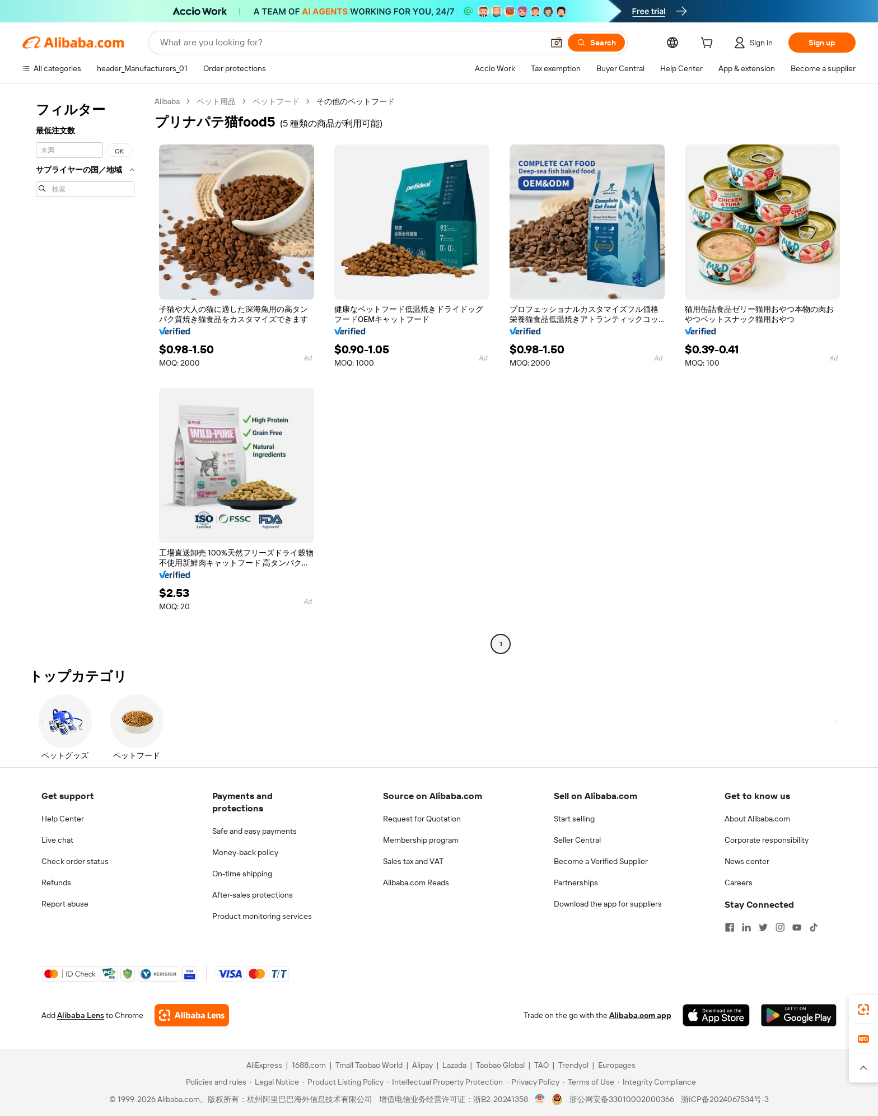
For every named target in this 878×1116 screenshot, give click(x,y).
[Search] (596, 43)
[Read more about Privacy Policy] (532, 1082)
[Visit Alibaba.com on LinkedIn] (746, 927)
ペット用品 (216, 101)
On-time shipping (242, 873)
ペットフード (276, 101)
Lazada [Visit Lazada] (454, 1065)
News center (747, 861)
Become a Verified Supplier (601, 861)
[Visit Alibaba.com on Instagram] (780, 927)
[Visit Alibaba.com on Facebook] (730, 927)
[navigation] (85, 374)
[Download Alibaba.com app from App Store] (716, 1015)
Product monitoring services (262, 916)
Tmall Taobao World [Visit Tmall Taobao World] (369, 1065)
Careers (739, 882)
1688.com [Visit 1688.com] (309, 1065)
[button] (556, 42)
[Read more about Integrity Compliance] (657, 1082)
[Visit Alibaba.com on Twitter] (763, 927)
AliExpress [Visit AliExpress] (264, 1065)
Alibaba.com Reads (416, 882)
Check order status (75, 861)
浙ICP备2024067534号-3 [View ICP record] (725, 1099)
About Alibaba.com (757, 818)
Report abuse (64, 903)
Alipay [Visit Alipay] (422, 1065)
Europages (617, 1065)
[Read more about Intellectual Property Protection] (445, 1082)
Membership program (421, 839)
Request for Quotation (422, 818)
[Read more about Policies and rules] (214, 1082)
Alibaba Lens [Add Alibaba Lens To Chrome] (80, 1015)
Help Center (62, 818)
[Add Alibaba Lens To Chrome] (192, 1015)
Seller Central (577, 839)
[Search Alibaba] (350, 42)
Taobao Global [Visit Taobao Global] (500, 1065)
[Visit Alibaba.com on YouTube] (797, 927)
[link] (863, 1009)
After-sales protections (252, 894)
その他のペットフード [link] (355, 101)
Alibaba (167, 101)
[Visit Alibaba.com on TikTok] (814, 927)
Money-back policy (245, 852)
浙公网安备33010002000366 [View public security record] (621, 1099)
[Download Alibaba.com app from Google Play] (799, 1015)
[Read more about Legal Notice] (274, 1082)
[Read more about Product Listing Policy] (343, 1082)
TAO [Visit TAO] (541, 1065)
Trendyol (573, 1065)
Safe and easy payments (254, 831)
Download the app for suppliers (608, 903)
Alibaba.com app (640, 1015)
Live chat (57, 839)
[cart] (708, 44)
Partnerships (576, 882)
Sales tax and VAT (413, 861)
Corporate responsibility (767, 839)
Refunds (56, 882)
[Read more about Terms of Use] (588, 1082)
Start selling (574, 818)
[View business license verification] (540, 1099)
